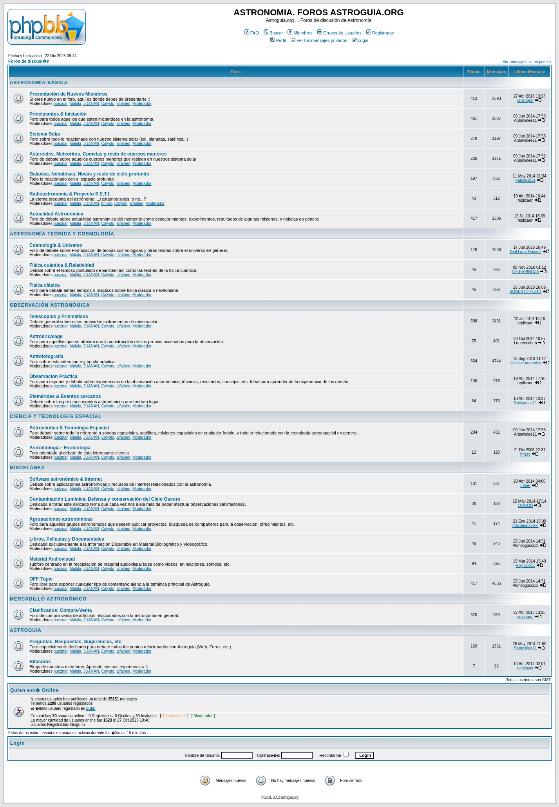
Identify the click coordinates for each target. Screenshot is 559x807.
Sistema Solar (44, 134)
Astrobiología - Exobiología (59, 448)
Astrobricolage (46, 336)
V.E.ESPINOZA (525, 272)
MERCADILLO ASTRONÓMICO (48, 599)
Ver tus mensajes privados (319, 40)
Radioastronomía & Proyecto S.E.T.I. (69, 194)
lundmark (525, 668)
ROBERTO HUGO (525, 292)
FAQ (251, 33)
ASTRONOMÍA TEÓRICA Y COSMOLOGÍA (62, 234)
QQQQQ (525, 505)
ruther (525, 485)
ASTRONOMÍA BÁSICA (39, 82)
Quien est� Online (34, 690)
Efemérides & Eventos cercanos (65, 396)
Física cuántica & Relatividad (61, 265)
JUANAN (91, 103)
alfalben (123, 103)
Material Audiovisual (52, 559)
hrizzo (525, 454)
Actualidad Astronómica (56, 214)
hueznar (61, 103)
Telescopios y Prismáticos (58, 316)
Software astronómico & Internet (65, 479)
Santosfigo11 (525, 648)
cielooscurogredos (525, 363)
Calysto (107, 103)
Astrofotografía (46, 356)
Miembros (300, 33)
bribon (106, 203)
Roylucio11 (525, 565)
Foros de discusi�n (28, 61)
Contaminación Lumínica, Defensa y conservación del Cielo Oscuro (104, 499)
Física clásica (44, 285)
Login (360, 40)
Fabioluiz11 (525, 180)
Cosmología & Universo (55, 245)
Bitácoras (40, 661)
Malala (75, 103)
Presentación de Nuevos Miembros (68, 94)
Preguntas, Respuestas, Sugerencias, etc (75, 641)
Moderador (141, 103)
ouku (91, 708)
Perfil (278, 40)
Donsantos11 (525, 403)
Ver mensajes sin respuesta (527, 62)
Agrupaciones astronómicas (60, 519)
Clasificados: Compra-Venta (60, 610)
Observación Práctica (53, 376)
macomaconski (525, 525)
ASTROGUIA (26, 630)
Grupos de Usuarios (339, 33)
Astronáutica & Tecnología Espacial (69, 428)
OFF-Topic (40, 579)
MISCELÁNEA (27, 467)
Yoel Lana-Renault (525, 252)
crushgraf (525, 100)
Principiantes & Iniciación (58, 114)
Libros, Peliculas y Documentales (66, 539)
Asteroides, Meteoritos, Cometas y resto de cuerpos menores (97, 154)
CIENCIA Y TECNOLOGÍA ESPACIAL (56, 416)
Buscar (273, 33)
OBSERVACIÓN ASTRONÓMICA (50, 305)
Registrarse (380, 33)
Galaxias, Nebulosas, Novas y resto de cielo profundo (89, 174)
